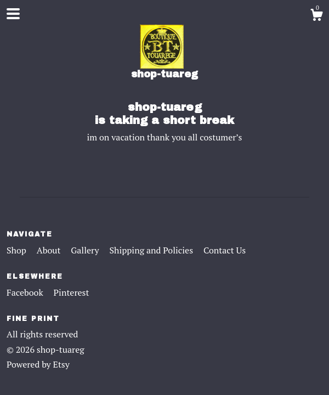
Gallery (86, 250)
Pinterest (71, 292)
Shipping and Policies (152, 250)
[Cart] (316, 16)
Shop (18, 250)
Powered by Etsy (38, 364)
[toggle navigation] (13, 13)
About (50, 250)
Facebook (26, 292)
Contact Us (224, 250)
